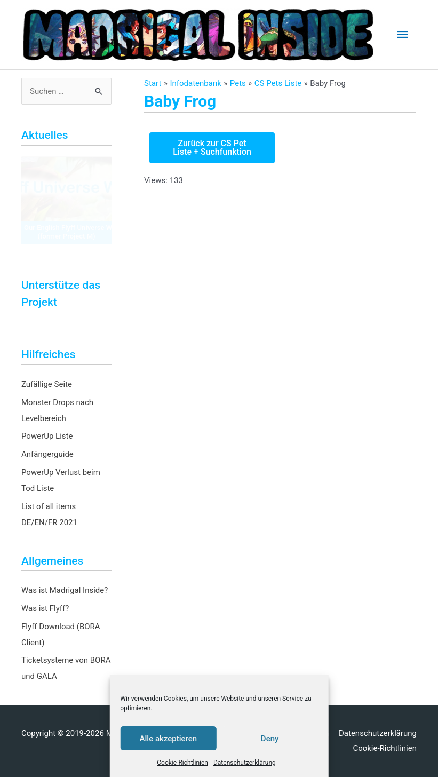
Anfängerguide (47, 454)
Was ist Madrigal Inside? (64, 590)
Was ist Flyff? (45, 608)
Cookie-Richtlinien (182, 762)
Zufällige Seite (46, 384)
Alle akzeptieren (168, 738)
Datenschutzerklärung (244, 762)
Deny (270, 738)
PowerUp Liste (47, 436)
